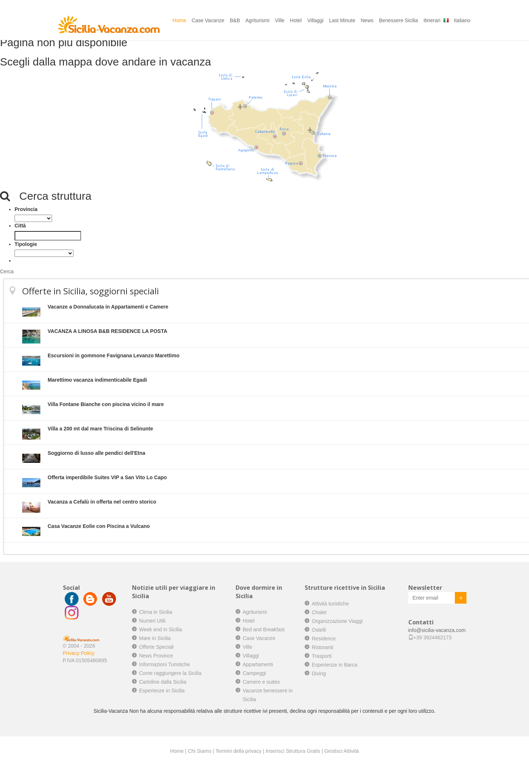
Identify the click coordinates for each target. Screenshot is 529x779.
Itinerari (432, 20)
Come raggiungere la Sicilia (170, 673)
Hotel (296, 20)
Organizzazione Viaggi (337, 621)
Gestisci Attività (341, 751)
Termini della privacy (238, 751)
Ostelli (319, 630)
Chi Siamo (200, 751)
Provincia (26, 209)
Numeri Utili (152, 621)
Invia (455, 599)
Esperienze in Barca (334, 665)
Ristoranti (322, 647)
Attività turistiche (330, 604)
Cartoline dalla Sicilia (163, 682)
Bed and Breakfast (264, 629)
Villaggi (315, 20)
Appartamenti (258, 664)
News (367, 20)
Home (179, 20)
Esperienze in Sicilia (162, 690)
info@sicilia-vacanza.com (437, 630)
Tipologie (26, 244)
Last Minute (342, 20)
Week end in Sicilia (160, 629)
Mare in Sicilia (155, 638)
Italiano (462, 20)
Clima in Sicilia (155, 612)
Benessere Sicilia (398, 20)
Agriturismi (257, 20)
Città (20, 225)
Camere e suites (261, 682)
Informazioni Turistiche (164, 664)
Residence (324, 638)
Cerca (6, 271)
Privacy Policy (79, 653)
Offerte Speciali (156, 647)
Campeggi (254, 673)
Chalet (319, 612)
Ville (279, 20)
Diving (319, 673)
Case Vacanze (208, 20)
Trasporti (322, 656)
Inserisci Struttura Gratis (293, 751)
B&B (235, 20)
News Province (156, 656)
